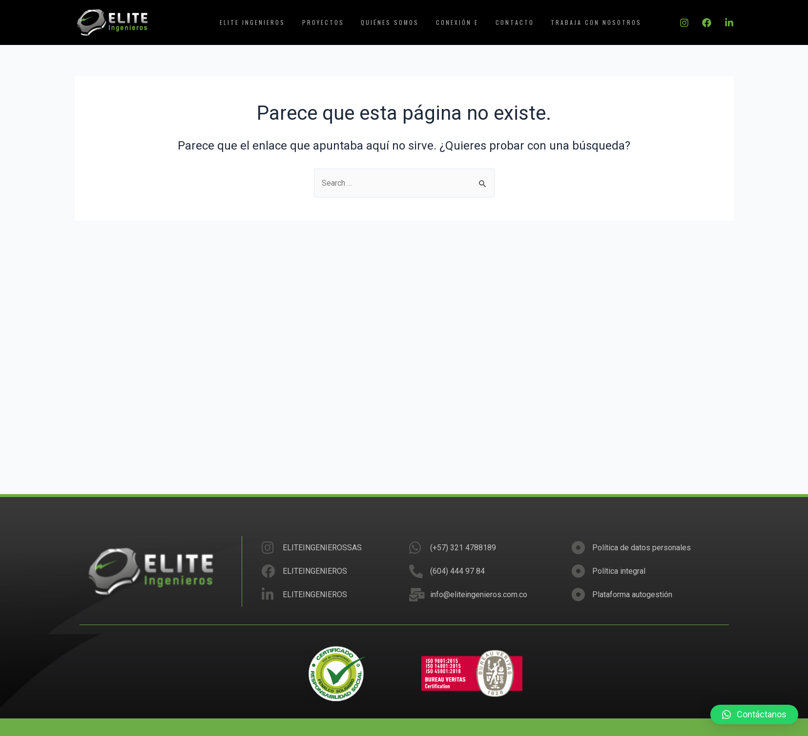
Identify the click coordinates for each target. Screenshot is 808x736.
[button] (754, 714)
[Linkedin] (729, 22)
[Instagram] (684, 22)
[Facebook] (706, 22)
